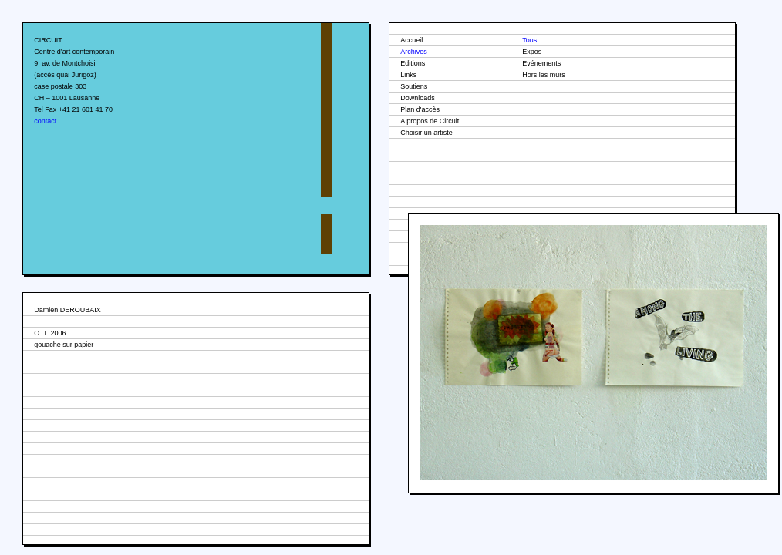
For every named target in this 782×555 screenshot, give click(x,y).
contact (45, 121)
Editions (412, 63)
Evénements (541, 63)
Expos (531, 52)
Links (408, 75)
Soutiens (413, 86)
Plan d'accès (420, 109)
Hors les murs (543, 75)
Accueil (411, 40)
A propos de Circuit (429, 121)
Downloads (417, 98)
